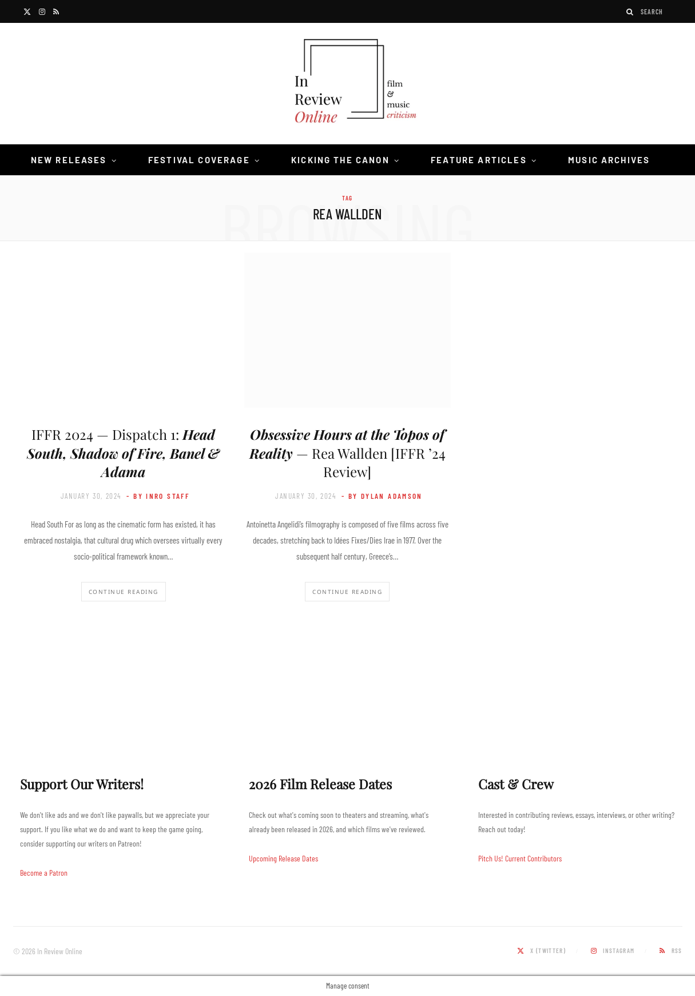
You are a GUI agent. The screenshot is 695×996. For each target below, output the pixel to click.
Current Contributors (533, 858)
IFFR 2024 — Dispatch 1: (123, 453)
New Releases (69, 160)
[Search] (630, 11)
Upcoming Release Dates (283, 858)
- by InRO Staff (157, 496)
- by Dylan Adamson (382, 496)
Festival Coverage (199, 160)
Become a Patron (43, 872)
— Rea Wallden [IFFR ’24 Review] (347, 453)
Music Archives (609, 160)
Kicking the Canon (340, 160)
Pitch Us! (490, 858)
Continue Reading (123, 592)
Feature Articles (479, 160)
